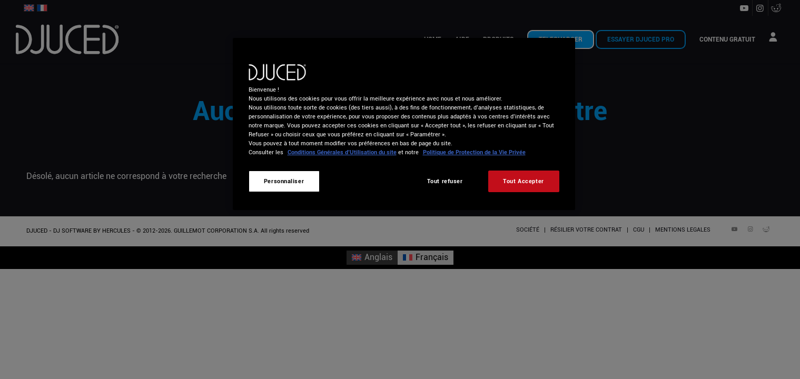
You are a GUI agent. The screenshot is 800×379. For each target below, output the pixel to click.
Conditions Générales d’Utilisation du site (342, 152)
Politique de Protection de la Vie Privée (474, 152)
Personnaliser (284, 181)
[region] (404, 124)
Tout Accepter (523, 181)
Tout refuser (445, 181)
